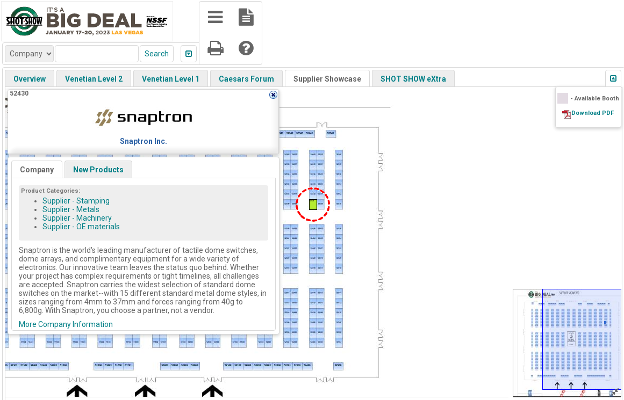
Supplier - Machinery (77, 218)
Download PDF (592, 113)
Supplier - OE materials (81, 226)
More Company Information (66, 324)
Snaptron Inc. (143, 141)
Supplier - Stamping (76, 201)
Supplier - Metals (70, 209)
